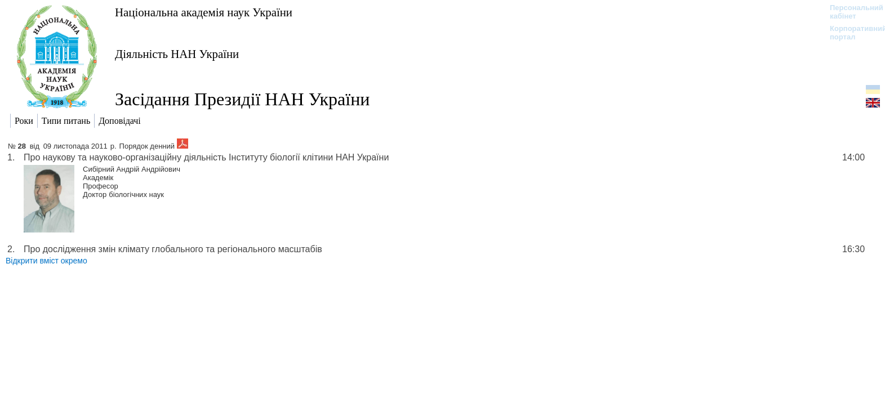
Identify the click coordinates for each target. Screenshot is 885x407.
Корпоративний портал (851, 32)
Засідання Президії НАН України (242, 99)
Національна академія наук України (203, 12)
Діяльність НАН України (177, 53)
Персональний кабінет (851, 11)
